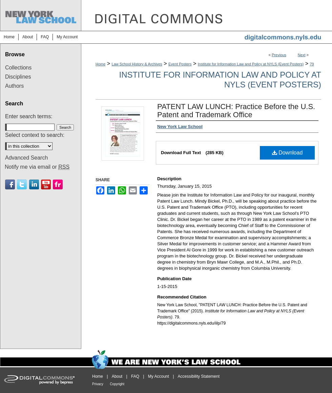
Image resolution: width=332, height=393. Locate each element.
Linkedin (34, 184)
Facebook (10, 184)
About (117, 376)
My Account (158, 376)
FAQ (135, 376)
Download (287, 153)
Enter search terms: (29, 116)
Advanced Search (26, 158)
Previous (279, 55)
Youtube (46, 184)
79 (312, 64)
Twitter (22, 184)
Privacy (97, 384)
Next (302, 55)
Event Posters (179, 64)
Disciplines (18, 77)
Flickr (58, 184)
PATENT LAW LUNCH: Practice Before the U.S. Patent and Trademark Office (236, 110)
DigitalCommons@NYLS (206, 15)
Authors (14, 86)
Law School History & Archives (137, 64)
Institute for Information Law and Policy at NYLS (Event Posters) (251, 64)
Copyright (117, 384)
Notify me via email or (37, 167)
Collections (18, 67)
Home (100, 64)
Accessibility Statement (199, 376)
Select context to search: (34, 135)
